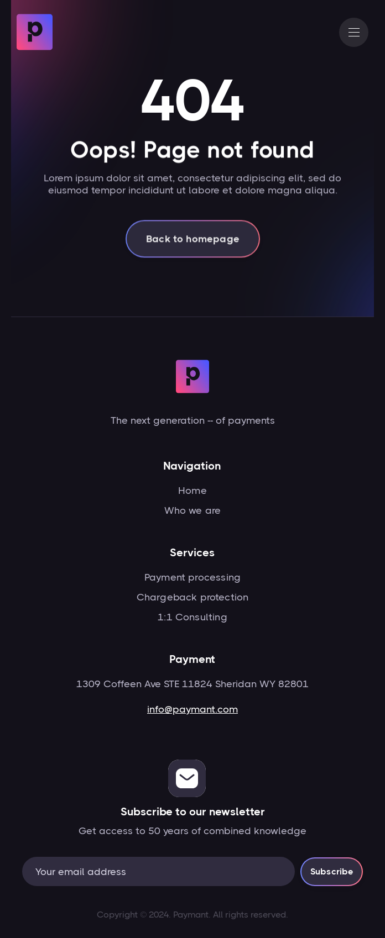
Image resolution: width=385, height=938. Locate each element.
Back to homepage (193, 242)
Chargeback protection (193, 597)
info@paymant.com (192, 709)
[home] (35, 32)
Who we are (192, 510)
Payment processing (192, 577)
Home (192, 490)
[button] (353, 32)
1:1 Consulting (192, 617)
